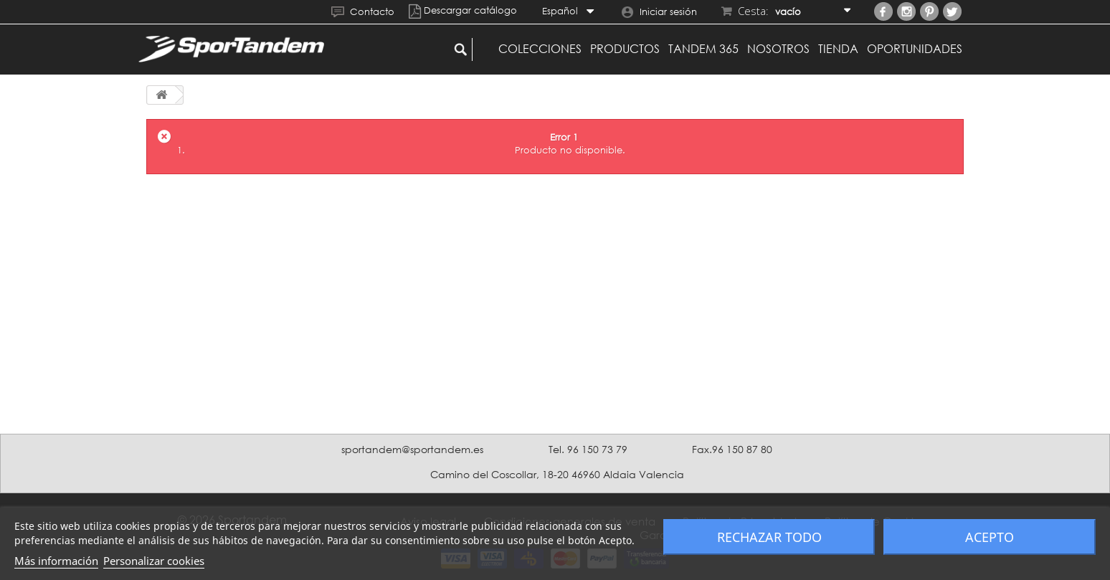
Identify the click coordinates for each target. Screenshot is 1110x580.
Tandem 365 (703, 49)
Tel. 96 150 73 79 (588, 449)
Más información (56, 560)
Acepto (989, 537)
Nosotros (778, 49)
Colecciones (540, 49)
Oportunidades (914, 49)
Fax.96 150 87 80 (732, 449)
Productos (625, 49)
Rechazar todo (769, 537)
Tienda (838, 49)
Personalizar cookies (153, 560)
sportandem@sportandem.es (412, 449)
